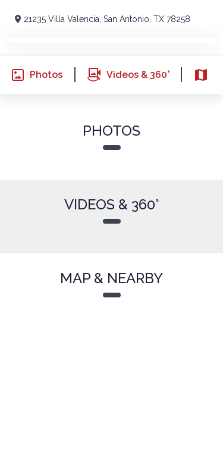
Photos (31, 75)
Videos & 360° (122, 74)
